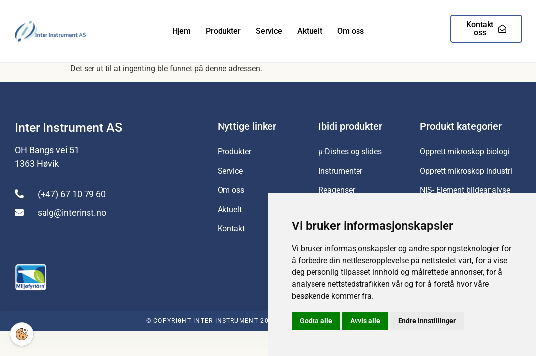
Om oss (350, 31)
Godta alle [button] (316, 321)
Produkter (223, 31)
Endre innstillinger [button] (427, 321)
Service (269, 31)
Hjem (181, 31)
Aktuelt (309, 31)
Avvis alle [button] (365, 321)
